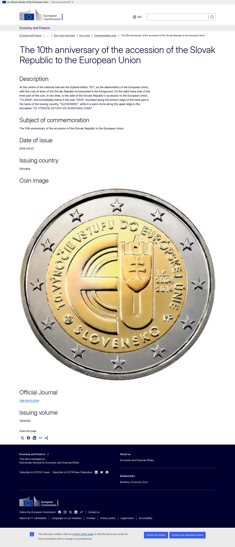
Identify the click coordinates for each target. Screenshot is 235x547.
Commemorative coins (105, 35)
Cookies (90, 518)
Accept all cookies (156, 535)
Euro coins (84, 35)
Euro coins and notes (64, 35)
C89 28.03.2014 (29, 400)
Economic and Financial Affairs (137, 460)
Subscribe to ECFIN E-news (34, 472)
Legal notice (127, 518)
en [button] (137, 17)
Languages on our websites (66, 518)
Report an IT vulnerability (33, 518)
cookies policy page (82, 534)
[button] (22, 438)
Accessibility (145, 518)
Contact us (94, 512)
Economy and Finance (30, 35)
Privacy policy (108, 518)
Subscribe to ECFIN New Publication (72, 472)
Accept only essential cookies (187, 535)
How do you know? (62, 2)
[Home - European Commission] (43, 15)
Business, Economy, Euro (134, 482)
